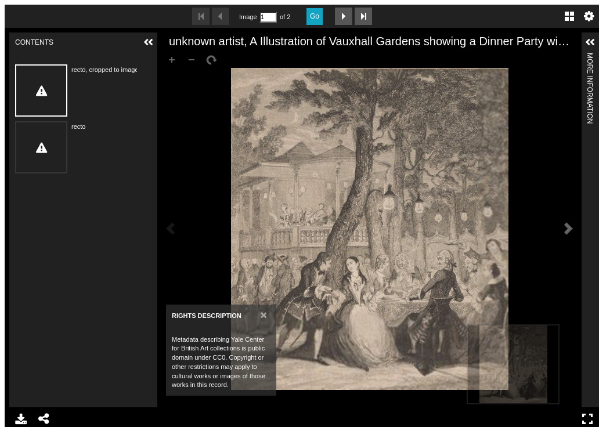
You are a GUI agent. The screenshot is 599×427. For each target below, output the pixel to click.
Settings (589, 16)
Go (314, 16)
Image (248, 16)
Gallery (569, 16)
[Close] (264, 315)
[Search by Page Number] (268, 17)
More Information (590, 58)
